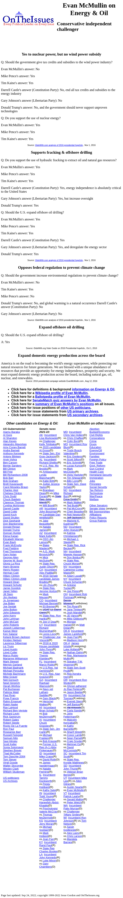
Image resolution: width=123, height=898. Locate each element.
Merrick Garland (12, 664)
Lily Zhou (48, 585)
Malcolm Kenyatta (70, 721)
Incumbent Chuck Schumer (72, 580)
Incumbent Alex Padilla (48, 571)
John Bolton (10, 609)
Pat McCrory (74, 508)
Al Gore (7, 435)
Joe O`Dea (49, 621)
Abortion (94, 428)
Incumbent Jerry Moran (48, 822)
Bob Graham (10, 480)
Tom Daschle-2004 (14, 756)
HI (40, 707)
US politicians (11, 777)
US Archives (10, 780)
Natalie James (45, 528)
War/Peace (96, 496)
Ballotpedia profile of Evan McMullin (62, 396)
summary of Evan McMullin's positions (64, 404)
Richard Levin (11, 713)
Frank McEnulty (12, 545)
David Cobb (10, 511)
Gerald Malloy (75, 799)
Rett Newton (74, 514)
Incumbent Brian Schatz (47, 709)
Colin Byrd (73, 441)
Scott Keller (10, 744)
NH (65, 551)
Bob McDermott (45, 715)
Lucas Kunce (74, 465)
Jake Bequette (44, 522)
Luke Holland (71, 649)
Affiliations (95, 514)
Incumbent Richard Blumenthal (47, 627)
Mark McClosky (69, 470)
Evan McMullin (75, 790)
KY (41, 842)
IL (40, 774)
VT (65, 793)
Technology (96, 493)
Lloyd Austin (10, 649)
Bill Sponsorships (99, 511)
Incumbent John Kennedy (47, 856)
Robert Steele (11, 722)
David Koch (10, 514)
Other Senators (98, 505)
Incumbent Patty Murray (72, 807)
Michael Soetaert (45, 828)
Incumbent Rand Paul (48, 844)
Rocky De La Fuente (15, 725)
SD (65, 765)
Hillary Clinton (11, 575)
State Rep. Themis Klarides (47, 655)
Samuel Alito (10, 738)
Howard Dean (11, 581)
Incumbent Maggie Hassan (72, 553)
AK (41, 435)
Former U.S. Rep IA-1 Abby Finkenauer (48, 747)
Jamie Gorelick (12, 588)
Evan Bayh (9, 542)
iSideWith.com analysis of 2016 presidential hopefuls (59, 145)
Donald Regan (11, 526)
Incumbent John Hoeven (72, 528)
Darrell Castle (11, 508)
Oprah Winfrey (11, 686)
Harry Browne (11, 566)
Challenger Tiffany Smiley (71, 813)
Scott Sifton (73, 459)
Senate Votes (97, 508)
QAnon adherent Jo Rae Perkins (74, 688)
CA (41, 569)
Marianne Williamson (15, 658)
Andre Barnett (11, 450)
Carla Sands (74, 710)
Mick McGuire (44, 559)
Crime (93, 441)
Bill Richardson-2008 (15, 474)
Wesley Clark (11, 768)
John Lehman (11, 618)
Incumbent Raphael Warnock (48, 683)
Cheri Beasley (75, 511)
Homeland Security (100, 474)
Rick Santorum (11, 716)
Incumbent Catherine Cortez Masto (73, 569)
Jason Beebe (74, 692)
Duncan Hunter (12, 533)
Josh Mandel (74, 612)
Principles (95, 484)
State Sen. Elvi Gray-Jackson (49, 455)
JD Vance (72, 615)
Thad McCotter (12, 753)
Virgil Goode (10, 762)
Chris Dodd (9, 496)
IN (40, 793)
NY (65, 578)
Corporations (97, 438)
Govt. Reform (97, 465)
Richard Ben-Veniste (15, 710)
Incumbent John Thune (72, 767)
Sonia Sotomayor (13, 747)
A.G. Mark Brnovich (47, 553)
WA (65, 805)
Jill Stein (8, 594)
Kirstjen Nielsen (12, 640)
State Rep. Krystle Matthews (73, 761)
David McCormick (70, 749)
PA (65, 695)
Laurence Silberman (15, 643)
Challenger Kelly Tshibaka (47, 443)
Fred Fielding (11, 548)
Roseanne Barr (12, 732)
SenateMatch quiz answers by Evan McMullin (67, 400)
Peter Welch (74, 802)
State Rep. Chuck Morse (71, 562)
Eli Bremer (49, 606)
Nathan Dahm (75, 652)
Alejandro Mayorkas (15, 444)
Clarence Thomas (13, 502)
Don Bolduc (74, 557)
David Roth (49, 759)
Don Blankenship (13, 523)
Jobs (92, 480)
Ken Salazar (10, 634)
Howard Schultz (12, 585)
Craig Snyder (74, 741)
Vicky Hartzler (75, 474)
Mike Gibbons (75, 618)
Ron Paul (8, 728)
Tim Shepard (74, 477)
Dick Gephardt (11, 520)
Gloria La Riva (11, 563)
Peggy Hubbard (44, 785)
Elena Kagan (10, 536)
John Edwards (11, 612)
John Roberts (11, 624)
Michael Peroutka (13, 670)
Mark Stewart (11, 661)
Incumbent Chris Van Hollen (73, 433)
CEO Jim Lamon (46, 541)
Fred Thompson (12, 551)
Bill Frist (7, 471)
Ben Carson (10, 462)
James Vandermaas (46, 764)
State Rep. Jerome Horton (48, 590)
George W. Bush (13, 560)
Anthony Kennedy (13, 453)
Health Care (96, 471)
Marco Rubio (10, 655)
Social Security (98, 487)
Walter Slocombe (13, 765)
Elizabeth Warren (13, 539)
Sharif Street (74, 732)
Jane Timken (74, 609)
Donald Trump (11, 529)
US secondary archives (85, 415)
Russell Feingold (13, 735)
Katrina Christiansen (70, 534)
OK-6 (66, 630)
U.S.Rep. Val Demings (48, 669)
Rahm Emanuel (12, 701)
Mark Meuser (44, 596)
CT (41, 624)
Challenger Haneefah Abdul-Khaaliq (49, 802)
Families (94, 456)
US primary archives (82, 411)
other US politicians (75, 407)
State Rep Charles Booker (48, 850)
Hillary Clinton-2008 (14, 578)
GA (41, 679)
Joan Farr (48, 839)
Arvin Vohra (10, 459)
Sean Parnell (74, 738)
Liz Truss (8, 646)
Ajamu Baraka (11, 431)
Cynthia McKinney (14, 505)
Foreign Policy (97, 459)
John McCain (11, 621)
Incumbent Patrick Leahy (71, 795)
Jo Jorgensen (11, 600)
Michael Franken (45, 737)
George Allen (10, 557)
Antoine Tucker (69, 586)
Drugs (93, 444)
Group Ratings (98, 520)
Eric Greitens (74, 456)
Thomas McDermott (45, 816)
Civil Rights (96, 435)
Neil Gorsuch (10, 679)
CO (41, 600)
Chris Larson (74, 836)
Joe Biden (9, 603)
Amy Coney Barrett (14, 447)
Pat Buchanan (11, 689)
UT (65, 777)
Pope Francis (11, 698)
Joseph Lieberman (14, 627)
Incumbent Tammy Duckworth (47, 777)
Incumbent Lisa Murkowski (48, 436)
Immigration (96, 477)
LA (41, 854)
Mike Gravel (10, 676)
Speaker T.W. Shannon (73, 663)
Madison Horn (75, 640)
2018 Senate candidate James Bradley (49, 578)
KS (41, 820)
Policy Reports (98, 517)
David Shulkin (11, 517)
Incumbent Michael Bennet (48, 602)
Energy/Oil (95, 450)
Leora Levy (49, 634)
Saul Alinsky (10, 741)
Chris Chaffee (75, 438)
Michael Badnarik (13, 667)
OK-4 (66, 643)
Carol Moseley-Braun (15, 487)
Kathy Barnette (68, 727)
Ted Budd (72, 505)
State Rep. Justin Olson (47, 565)
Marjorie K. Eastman (71, 522)
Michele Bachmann (14, 673)
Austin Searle (75, 787)
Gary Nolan (10, 554)
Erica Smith (70, 499)
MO (65, 444)
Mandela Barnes (70, 841)
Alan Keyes (10, 441)
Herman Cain (11, 572)
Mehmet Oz (74, 744)
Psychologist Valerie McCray (48, 810)
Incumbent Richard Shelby (48, 461)
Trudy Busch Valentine (72, 452)
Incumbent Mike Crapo (47, 755)
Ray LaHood (10, 707)
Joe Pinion (73, 591)
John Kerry (9, 615)
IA (40, 719)
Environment (96, 453)
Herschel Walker (46, 703)
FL (40, 661)
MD (65, 431)
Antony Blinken (12, 456)
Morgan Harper (69, 623)
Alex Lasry (73, 833)
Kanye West (10, 630)
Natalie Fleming (45, 770)
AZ (41, 533)
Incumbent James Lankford (73, 632)
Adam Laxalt (74, 575)
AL (41, 459)
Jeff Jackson (74, 517)
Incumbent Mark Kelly (48, 534)
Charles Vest (10, 490)
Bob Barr (8, 477)
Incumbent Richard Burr (72, 493)
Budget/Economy (99, 431)
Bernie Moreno (67, 602)
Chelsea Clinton (12, 493)
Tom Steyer (10, 759)
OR (65, 679)
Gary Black (49, 698)
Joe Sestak (9, 606)
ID (40, 753)
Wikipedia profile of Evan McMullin (61, 393)
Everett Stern (74, 701)
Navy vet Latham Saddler (46, 692)
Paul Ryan (9, 695)
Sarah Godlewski (69, 828)
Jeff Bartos (73, 704)
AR (41, 508)
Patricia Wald (11, 692)
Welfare (94, 499)
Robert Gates (11, 719)
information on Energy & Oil (93, 389)
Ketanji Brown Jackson (16, 637)
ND (65, 526)
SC (65, 753)
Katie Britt (48, 480)
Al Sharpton (10, 438)
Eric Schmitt (74, 462)
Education (95, 447)
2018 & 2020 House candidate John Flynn (49, 646)
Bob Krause (49, 741)
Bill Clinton (9, 468)
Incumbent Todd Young (47, 795)
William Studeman (14, 771)
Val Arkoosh (74, 707)
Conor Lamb (74, 735)
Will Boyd (48, 505)
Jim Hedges (10, 597)
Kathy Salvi (49, 790)
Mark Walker (74, 502)
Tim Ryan (72, 606)
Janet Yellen (10, 591)
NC (65, 490)
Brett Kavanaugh (13, 484)
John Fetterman (69, 715)
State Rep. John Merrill (50, 499)
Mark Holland (44, 834)
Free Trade (96, 462)
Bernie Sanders (12, 465)
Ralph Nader (10, 704)
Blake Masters (44, 547)
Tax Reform (96, 490)
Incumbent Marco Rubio (47, 663)
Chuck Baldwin (12, 499)
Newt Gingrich (11, 683)
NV (65, 566)
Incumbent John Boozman (48, 510)
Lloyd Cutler (10, 652)
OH (65, 594)
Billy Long (72, 480)
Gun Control (96, 468)
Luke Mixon (49, 860)
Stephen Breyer (12, 750)
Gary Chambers (45, 865)
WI (65, 817)
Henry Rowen (11, 569)
